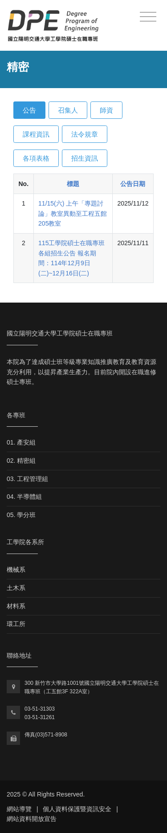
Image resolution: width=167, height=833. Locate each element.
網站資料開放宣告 (32, 818)
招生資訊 (84, 158)
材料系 (16, 606)
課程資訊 (36, 134)
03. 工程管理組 (27, 478)
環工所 (16, 623)
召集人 (68, 110)
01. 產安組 (21, 442)
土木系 (16, 587)
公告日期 (132, 183)
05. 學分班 (21, 514)
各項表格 (36, 158)
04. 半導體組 (24, 496)
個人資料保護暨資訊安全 (77, 809)
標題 (73, 183)
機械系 (16, 569)
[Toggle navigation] (148, 17)
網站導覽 (19, 809)
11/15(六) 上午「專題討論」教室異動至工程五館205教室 (72, 213)
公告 (29, 110)
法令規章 (84, 134)
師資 (106, 110)
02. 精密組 (21, 460)
